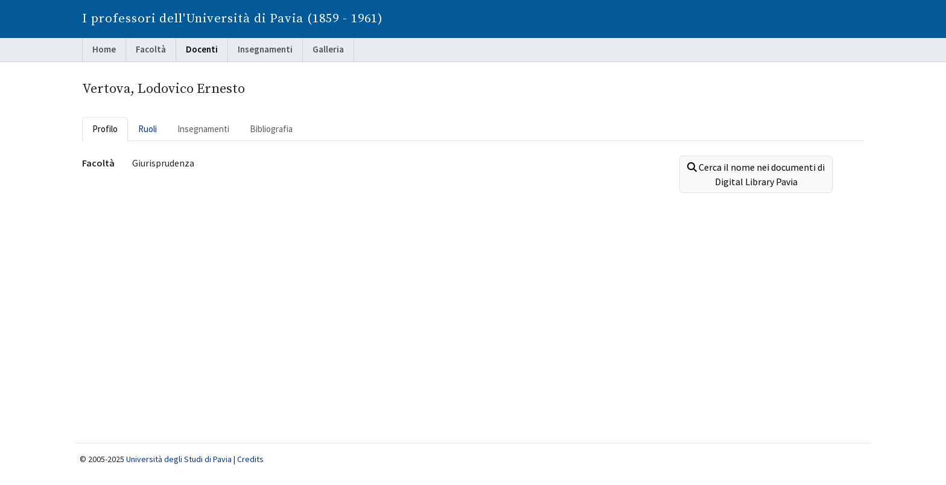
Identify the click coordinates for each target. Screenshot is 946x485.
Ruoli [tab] (147, 129)
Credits (250, 459)
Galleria (328, 49)
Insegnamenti (265, 49)
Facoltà (151, 49)
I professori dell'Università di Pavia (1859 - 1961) (232, 19)
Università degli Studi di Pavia (179, 459)
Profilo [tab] (105, 129)
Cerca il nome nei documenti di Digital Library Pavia (756, 174)
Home (104, 49)
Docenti (202, 49)
